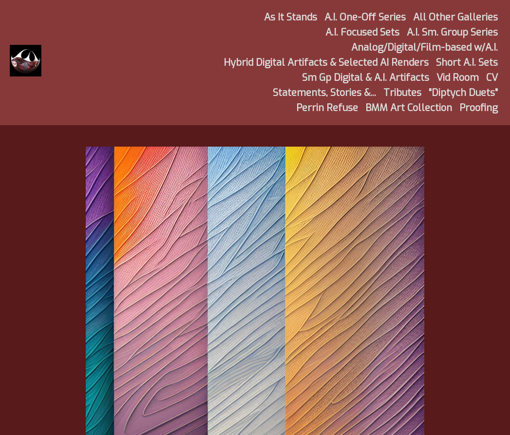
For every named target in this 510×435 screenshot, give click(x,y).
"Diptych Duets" (463, 92)
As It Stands (290, 17)
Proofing (478, 107)
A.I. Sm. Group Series (452, 32)
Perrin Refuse (327, 107)
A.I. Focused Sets (362, 32)
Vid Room (457, 77)
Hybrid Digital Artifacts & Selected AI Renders (326, 62)
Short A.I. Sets (467, 62)
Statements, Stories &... (324, 92)
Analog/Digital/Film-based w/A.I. (424, 47)
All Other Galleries (455, 17)
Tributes (402, 92)
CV (492, 77)
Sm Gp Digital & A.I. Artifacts (365, 77)
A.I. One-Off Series (365, 17)
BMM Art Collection (408, 107)
